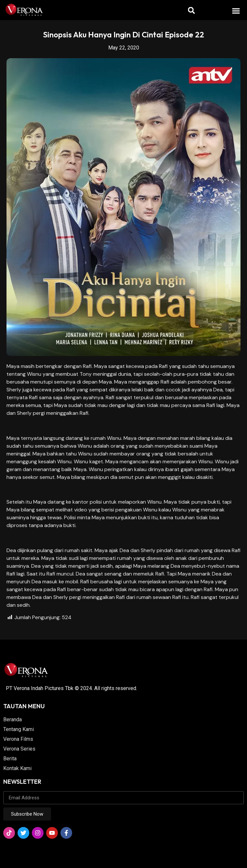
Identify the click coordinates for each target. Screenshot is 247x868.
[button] (236, 10)
